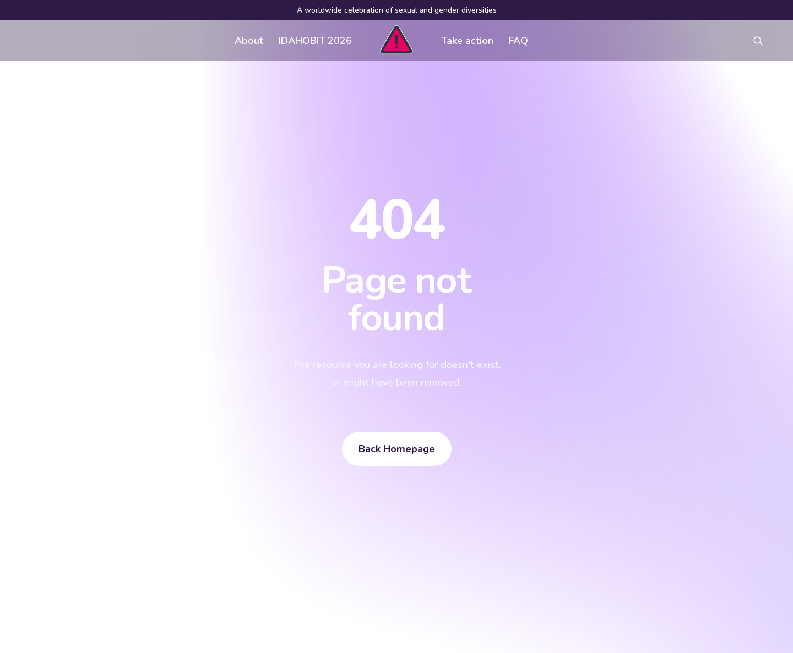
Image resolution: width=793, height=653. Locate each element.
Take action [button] (467, 40)
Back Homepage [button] (397, 321)
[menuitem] (249, 40)
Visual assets (496, 481)
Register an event (504, 503)
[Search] (132, 565)
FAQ (518, 40)
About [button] (249, 40)
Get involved (331, 481)
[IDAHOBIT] (396, 40)
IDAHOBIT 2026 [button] (315, 40)
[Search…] (132, 565)
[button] (763, 40)
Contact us (326, 525)
